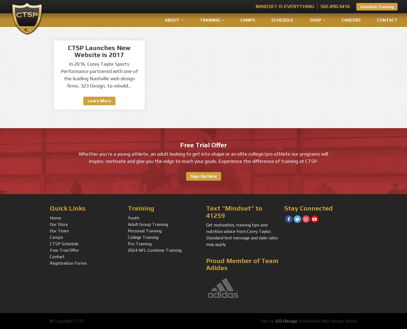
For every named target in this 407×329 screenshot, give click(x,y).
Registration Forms (68, 263)
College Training (143, 237)
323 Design (286, 321)
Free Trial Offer (64, 250)
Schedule (282, 20)
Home (55, 217)
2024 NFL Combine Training (155, 250)
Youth (133, 217)
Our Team (59, 230)
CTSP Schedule (64, 243)
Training (210, 20)
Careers (351, 20)
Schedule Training (377, 7)
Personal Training (145, 230)
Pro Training (140, 243)
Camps (247, 20)
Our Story (59, 224)
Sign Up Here (203, 176)
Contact (387, 20)
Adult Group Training (148, 224)
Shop (315, 20)
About (172, 20)
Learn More (99, 100)
